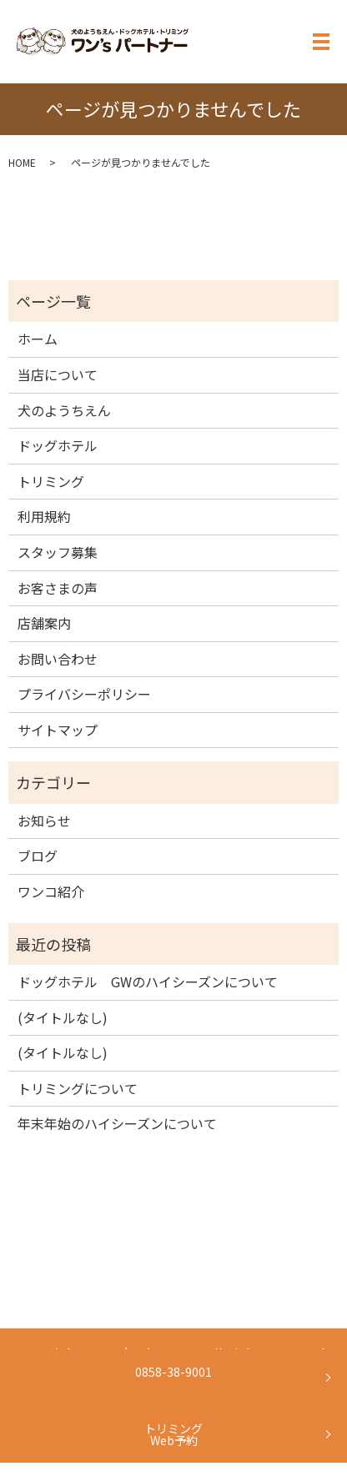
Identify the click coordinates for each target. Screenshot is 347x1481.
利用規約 (44, 516)
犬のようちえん (64, 410)
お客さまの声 (58, 588)
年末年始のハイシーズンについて (117, 1123)
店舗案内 (44, 623)
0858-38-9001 (173, 1371)
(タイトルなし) (63, 1017)
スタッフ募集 (58, 552)
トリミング (51, 481)
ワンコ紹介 (51, 891)
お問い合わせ (58, 659)
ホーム (38, 339)
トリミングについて (78, 1088)
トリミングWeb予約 (173, 1434)
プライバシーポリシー (84, 694)
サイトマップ (58, 730)
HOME (22, 162)
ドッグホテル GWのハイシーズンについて (148, 981)
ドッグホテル (58, 445)
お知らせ (44, 821)
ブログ (38, 856)
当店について (58, 374)
